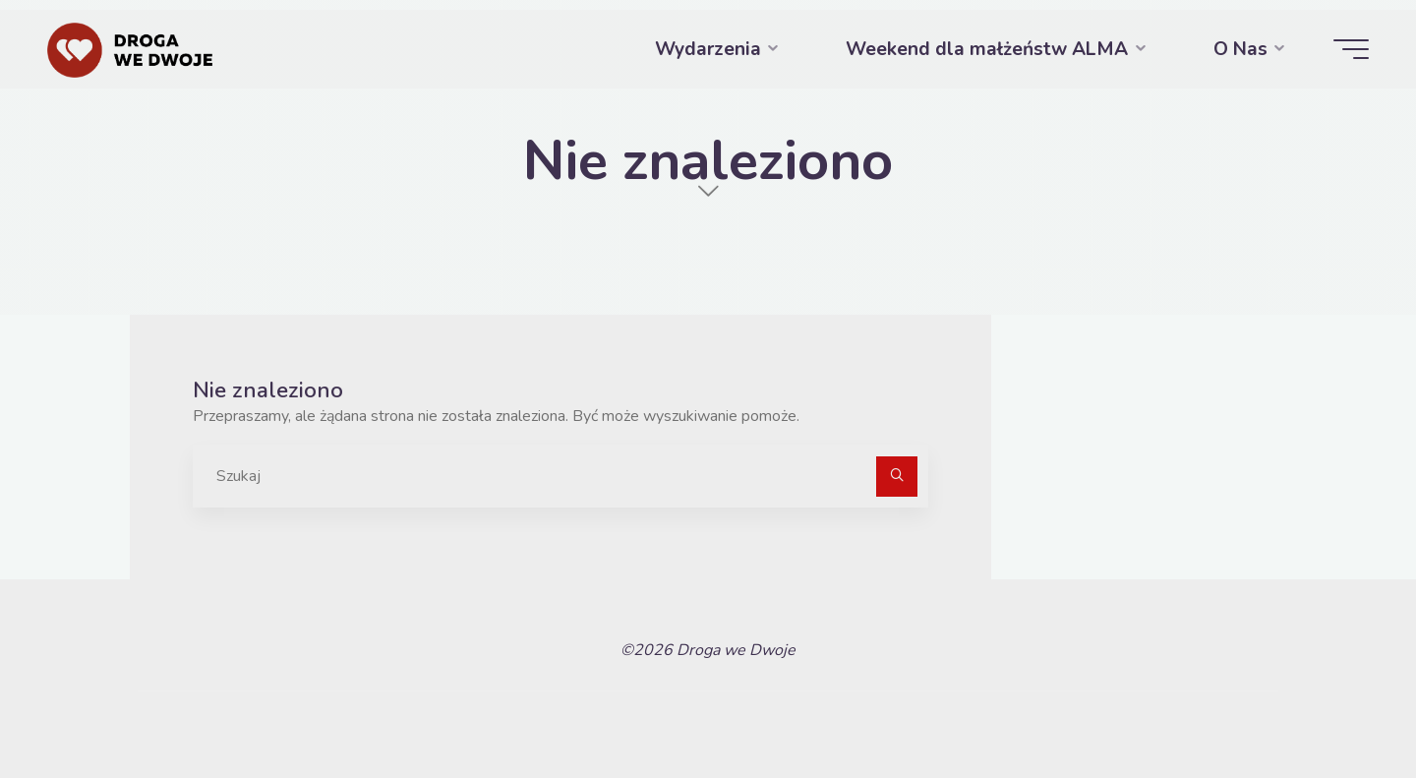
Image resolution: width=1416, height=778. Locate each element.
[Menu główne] (1351, 49)
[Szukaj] (896, 477)
